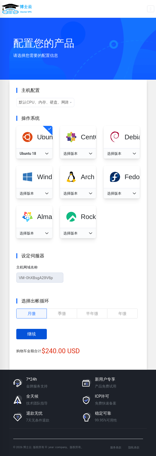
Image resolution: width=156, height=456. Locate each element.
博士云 (17, 9)
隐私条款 (133, 447)
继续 (31, 333)
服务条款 (115, 447)
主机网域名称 (27, 267)
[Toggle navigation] (150, 9)
